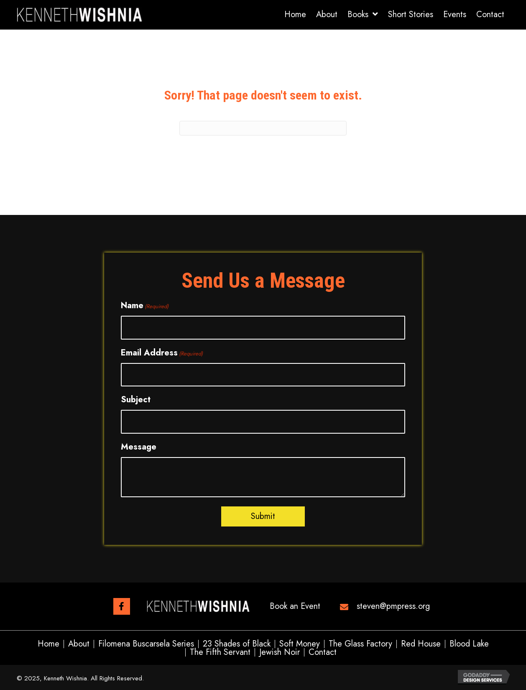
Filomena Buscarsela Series (146, 644)
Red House (421, 644)
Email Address (162, 353)
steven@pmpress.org (393, 606)
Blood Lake (469, 644)
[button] (121, 606)
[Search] (263, 128)
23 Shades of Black (237, 644)
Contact (323, 652)
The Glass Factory (360, 644)
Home (48, 644)
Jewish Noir (279, 652)
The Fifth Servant (220, 652)
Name (145, 305)
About (78, 644)
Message (138, 447)
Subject (136, 400)
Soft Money (299, 644)
